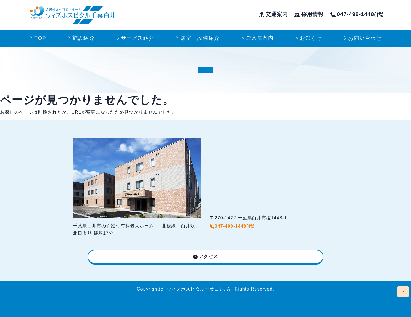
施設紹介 (83, 38)
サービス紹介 (138, 38)
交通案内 (273, 14)
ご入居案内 (260, 38)
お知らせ (311, 38)
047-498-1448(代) (357, 14)
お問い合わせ (365, 38)
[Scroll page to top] (403, 291)
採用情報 (309, 14)
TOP (40, 38)
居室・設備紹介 (200, 38)
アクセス (208, 256)
